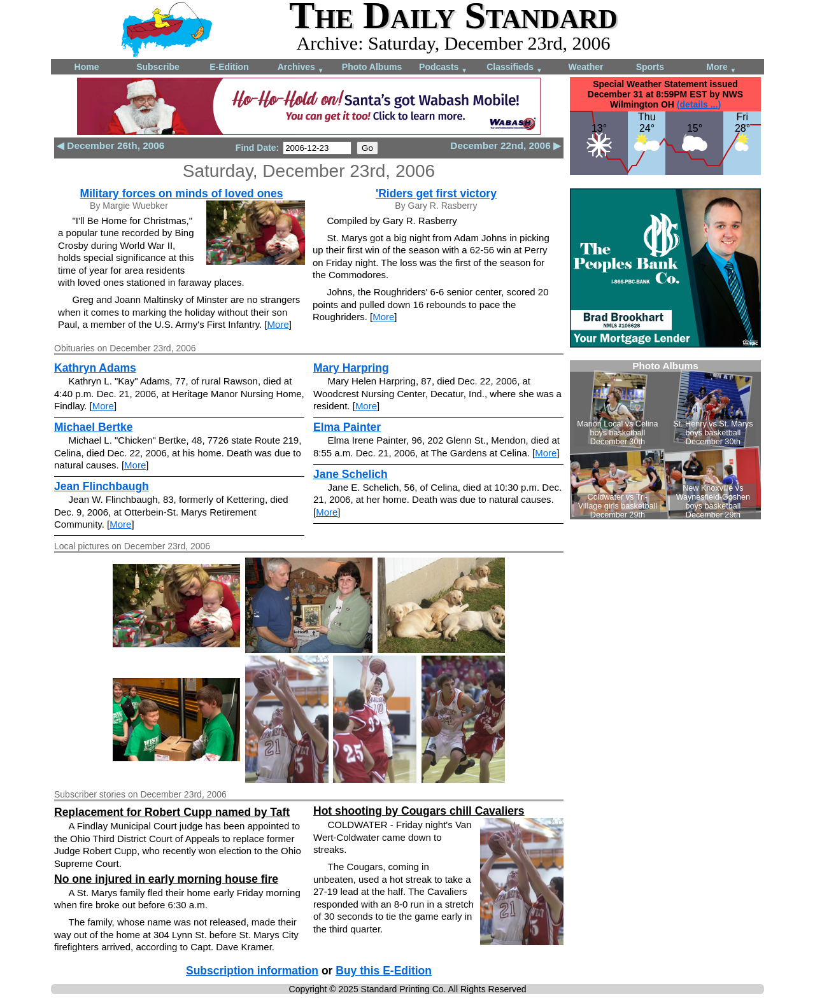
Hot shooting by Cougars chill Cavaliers (419, 811)
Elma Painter (347, 427)
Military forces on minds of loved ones (181, 193)
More (721, 68)
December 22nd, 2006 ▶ (505, 145)
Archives (301, 68)
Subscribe (158, 67)
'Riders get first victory (436, 193)
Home (86, 67)
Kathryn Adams (95, 368)
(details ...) (699, 104)
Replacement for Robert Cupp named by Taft (172, 812)
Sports (650, 67)
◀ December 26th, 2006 (110, 145)
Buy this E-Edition (384, 970)
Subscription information (252, 970)
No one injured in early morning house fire (166, 879)
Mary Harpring (351, 368)
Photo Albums (372, 67)
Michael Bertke (93, 427)
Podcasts (443, 68)
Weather (586, 67)
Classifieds (514, 68)
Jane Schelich (350, 474)
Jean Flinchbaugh (101, 486)
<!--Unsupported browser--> (665, 439)
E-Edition (228, 67)
